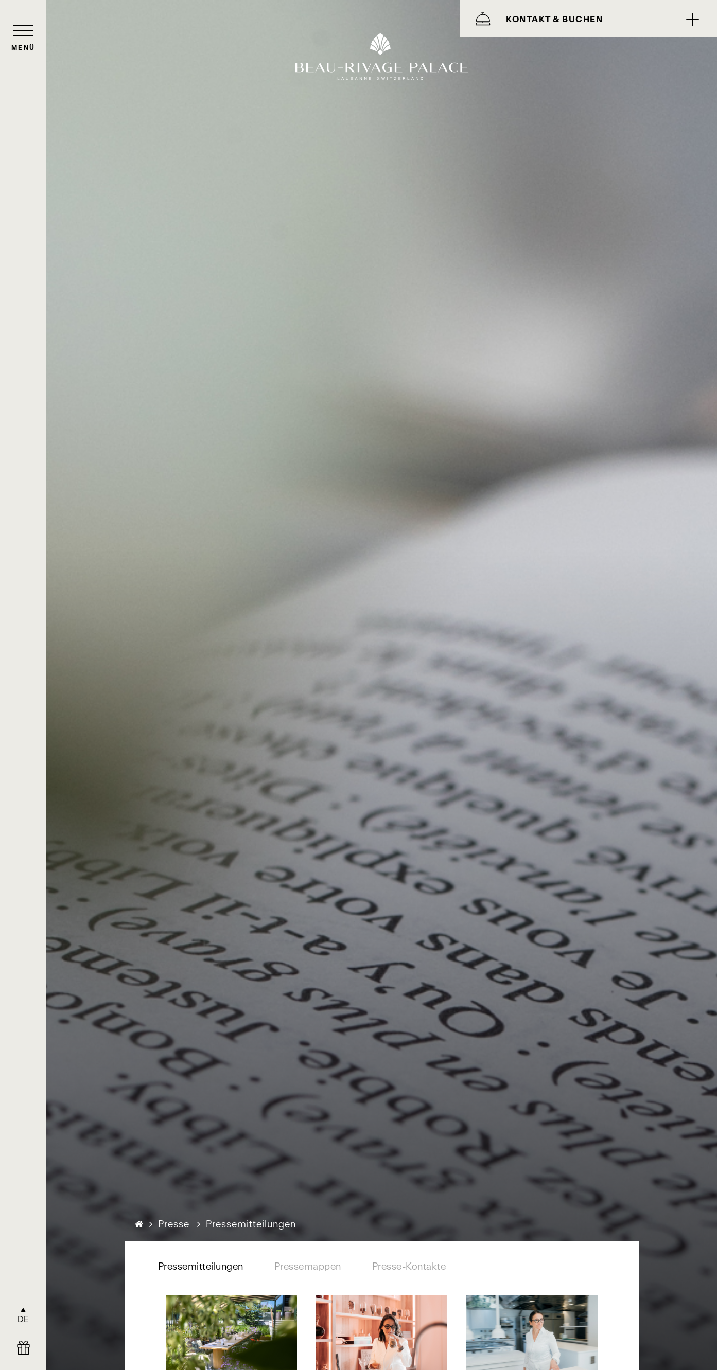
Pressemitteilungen (200, 1266)
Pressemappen (307, 1266)
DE (23, 1319)
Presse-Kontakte (409, 1266)
